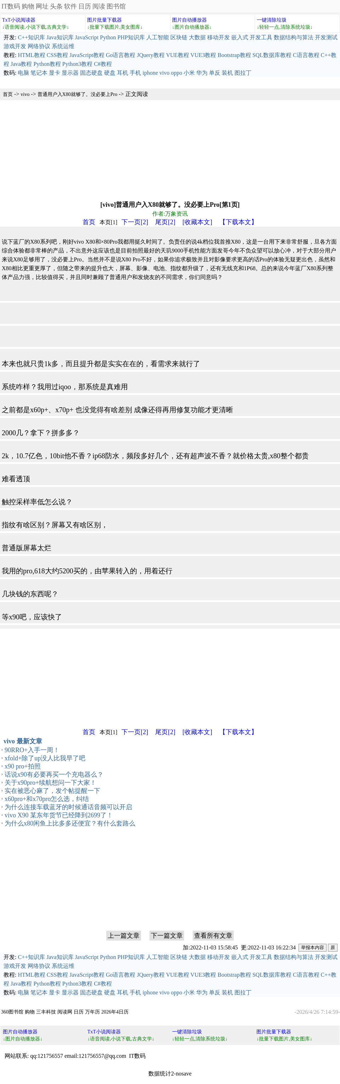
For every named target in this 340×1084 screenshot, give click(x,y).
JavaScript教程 (86, 55)
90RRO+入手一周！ (32, 750)
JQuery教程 (150, 55)
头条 (56, 6)
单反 (214, 73)
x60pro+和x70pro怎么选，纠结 (47, 798)
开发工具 (261, 37)
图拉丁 (242, 73)
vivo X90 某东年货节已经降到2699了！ (59, 815)
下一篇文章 (167, 935)
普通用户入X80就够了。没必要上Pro (78, 94)
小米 (189, 73)
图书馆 (116, 6)
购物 (28, 6)
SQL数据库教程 (272, 55)
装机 (227, 73)
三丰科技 (46, 1012)
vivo (164, 73)
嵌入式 (239, 37)
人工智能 (157, 37)
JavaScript (87, 37)
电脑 (23, 73)
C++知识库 (31, 37)
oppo (176, 73)
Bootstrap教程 (234, 55)
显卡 (54, 73)
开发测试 (326, 37)
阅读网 (64, 1012)
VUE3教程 (203, 55)
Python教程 (47, 64)
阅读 (98, 6)
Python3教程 (77, 64)
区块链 (178, 37)
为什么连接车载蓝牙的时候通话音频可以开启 (68, 807)
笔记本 (38, 73)
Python (108, 37)
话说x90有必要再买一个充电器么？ (54, 774)
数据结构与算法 (293, 37)
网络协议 (39, 46)
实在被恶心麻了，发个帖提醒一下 (52, 790)
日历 (84, 6)
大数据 (197, 37)
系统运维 (63, 46)
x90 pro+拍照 (23, 766)
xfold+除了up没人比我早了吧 (45, 758)
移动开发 (218, 37)
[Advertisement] (163, 149)
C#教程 (103, 64)
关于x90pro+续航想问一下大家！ (50, 782)
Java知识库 (59, 37)
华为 (202, 73)
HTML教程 (31, 55)
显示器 (70, 73)
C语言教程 (306, 55)
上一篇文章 (124, 935)
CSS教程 (57, 55)
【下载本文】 (238, 222)
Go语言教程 (121, 55)
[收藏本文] (197, 222)
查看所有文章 (213, 935)
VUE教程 (177, 55)
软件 (70, 6)
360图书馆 (12, 1012)
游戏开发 (15, 46)
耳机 (122, 73)
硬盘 (109, 73)
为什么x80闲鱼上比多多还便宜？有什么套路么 (70, 823)
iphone (150, 73)
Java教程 (21, 64)
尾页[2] (165, 222)
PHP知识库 (131, 37)
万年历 (92, 1012)
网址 (42, 6)
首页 (8, 94)
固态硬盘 (91, 73)
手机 (135, 73)
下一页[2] (134, 222)
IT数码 (10, 6)
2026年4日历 (115, 1012)
